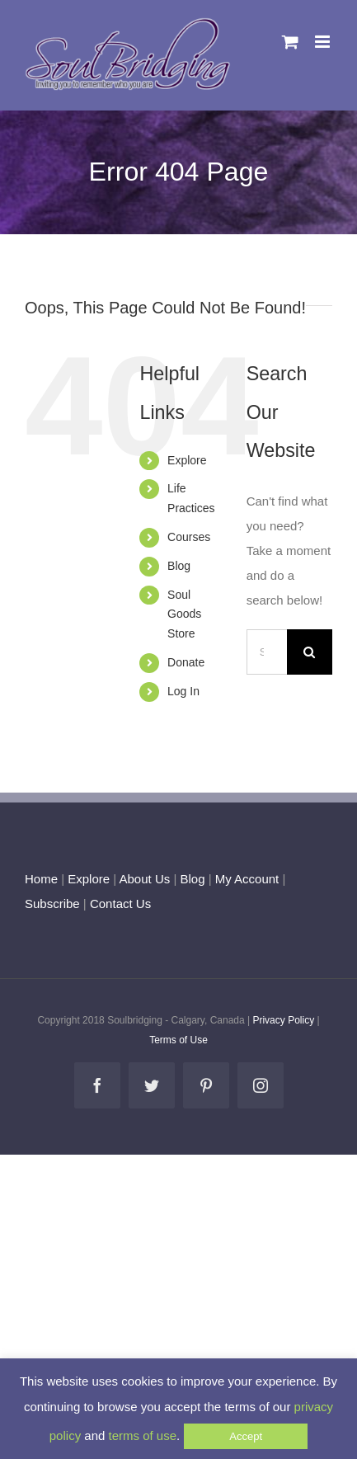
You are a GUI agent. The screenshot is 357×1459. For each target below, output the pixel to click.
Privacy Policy (283, 1020)
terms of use (143, 1435)
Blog (178, 565)
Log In (183, 691)
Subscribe (52, 904)
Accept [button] (245, 1436)
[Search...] (267, 652)
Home (41, 879)
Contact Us (119, 904)
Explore (186, 460)
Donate (185, 662)
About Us (145, 879)
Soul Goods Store (184, 614)
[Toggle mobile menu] (323, 41)
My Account (247, 879)
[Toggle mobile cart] (290, 41)
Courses (188, 537)
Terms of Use (178, 1040)
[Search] (309, 652)
